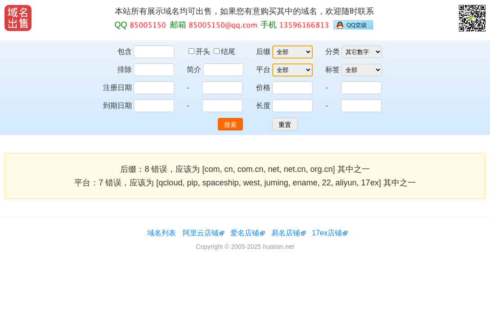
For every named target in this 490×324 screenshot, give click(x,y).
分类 (332, 51)
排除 (124, 69)
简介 (194, 69)
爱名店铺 (244, 233)
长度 (263, 105)
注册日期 (117, 87)
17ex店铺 (327, 233)
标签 (332, 69)
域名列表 (161, 233)
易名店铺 (285, 233)
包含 (124, 51)
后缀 (263, 51)
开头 (200, 51)
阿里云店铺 (201, 233)
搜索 (230, 124)
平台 (263, 69)
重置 (285, 124)
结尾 (224, 51)
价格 (263, 87)
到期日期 (117, 105)
